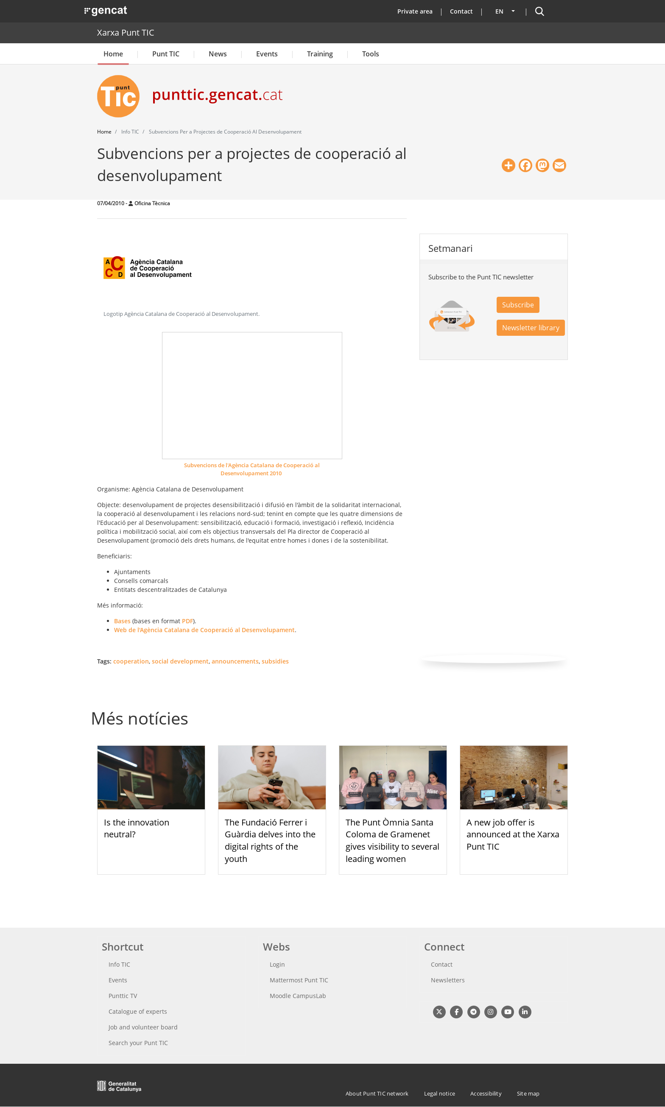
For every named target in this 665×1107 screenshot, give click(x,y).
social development (180, 661)
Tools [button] (370, 54)
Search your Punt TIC (138, 1043)
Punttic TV (123, 996)
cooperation (131, 661)
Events (267, 54)
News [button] (218, 54)
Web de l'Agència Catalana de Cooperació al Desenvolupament (204, 630)
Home (113, 54)
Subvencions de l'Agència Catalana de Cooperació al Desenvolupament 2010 (252, 469)
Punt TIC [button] (165, 54)
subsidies (275, 661)
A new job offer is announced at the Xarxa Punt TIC (513, 835)
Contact (461, 11)
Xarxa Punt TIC (125, 32)
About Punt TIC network (377, 1093)
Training (320, 54)
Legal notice (439, 1093)
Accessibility (486, 1093)
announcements (235, 661)
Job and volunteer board (143, 1027)
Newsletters (448, 980)
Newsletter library (530, 327)
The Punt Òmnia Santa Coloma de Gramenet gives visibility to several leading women (392, 840)
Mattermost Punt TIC (299, 980)
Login (277, 964)
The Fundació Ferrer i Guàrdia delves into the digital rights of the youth (270, 840)
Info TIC (119, 964)
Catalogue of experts (138, 1011)
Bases (122, 621)
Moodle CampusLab (298, 996)
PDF (187, 621)
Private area (415, 11)
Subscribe (518, 305)
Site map (528, 1093)
